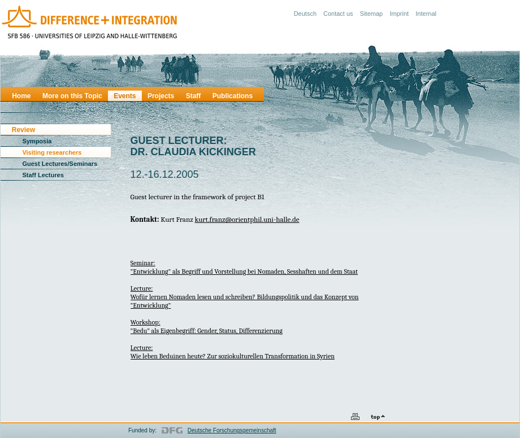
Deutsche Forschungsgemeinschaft (232, 430)
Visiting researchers (51, 152)
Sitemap (371, 13)
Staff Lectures (42, 175)
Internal (425, 13)
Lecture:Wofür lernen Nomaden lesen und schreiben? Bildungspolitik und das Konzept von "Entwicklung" (245, 296)
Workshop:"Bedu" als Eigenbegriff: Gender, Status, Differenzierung (207, 326)
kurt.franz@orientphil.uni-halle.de (247, 219)
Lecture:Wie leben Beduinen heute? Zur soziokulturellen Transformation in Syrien (233, 352)
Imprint (399, 13)
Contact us (338, 13)
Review (23, 130)
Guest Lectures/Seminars (59, 163)
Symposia (36, 141)
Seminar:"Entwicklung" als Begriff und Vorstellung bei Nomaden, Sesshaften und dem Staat (244, 267)
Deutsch (305, 13)
